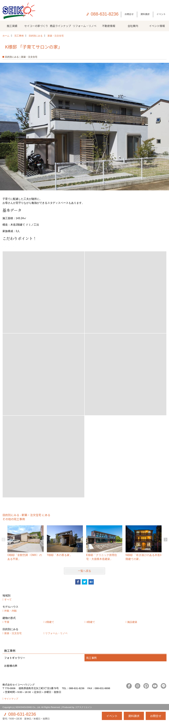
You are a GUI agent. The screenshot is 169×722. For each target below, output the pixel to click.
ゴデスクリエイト (83, 707)
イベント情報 (157, 26)
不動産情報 (108, 26)
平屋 (6, 622)
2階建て (49, 622)
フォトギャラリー (14, 658)
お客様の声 (10, 666)
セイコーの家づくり (36, 26)
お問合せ (129, 14)
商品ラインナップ (60, 26)
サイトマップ (11, 698)
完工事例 (91, 658)
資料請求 (145, 14)
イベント (161, 14)
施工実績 (12, 26)
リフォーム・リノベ (84, 26)
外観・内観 (10, 610)
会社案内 (133, 26)
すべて (8, 599)
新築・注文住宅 (13, 633)
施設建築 (132, 622)
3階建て (90, 622)
